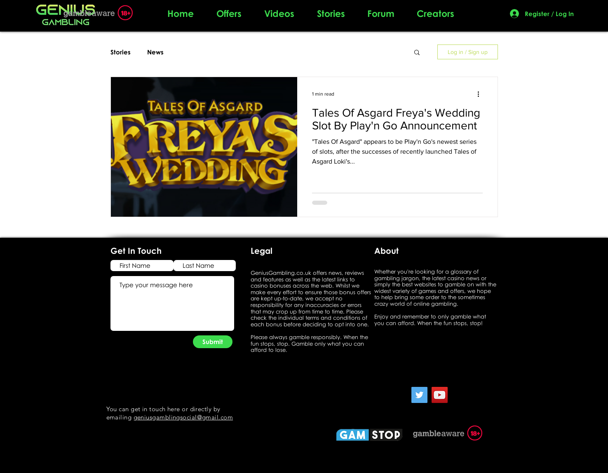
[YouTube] (440, 395)
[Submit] (212, 341)
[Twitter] (419, 395)
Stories (120, 52)
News (155, 52)
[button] (417, 53)
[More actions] (481, 94)
